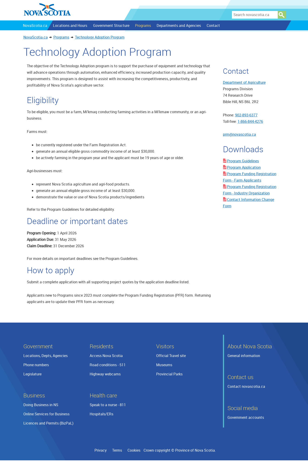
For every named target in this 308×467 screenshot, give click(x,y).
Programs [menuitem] (143, 25)
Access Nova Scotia (106, 355)
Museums (164, 364)
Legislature (32, 374)
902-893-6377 (246, 115)
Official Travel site (171, 355)
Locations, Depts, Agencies (45, 355)
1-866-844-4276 (250, 121)
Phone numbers (36, 364)
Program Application (244, 167)
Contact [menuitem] (213, 25)
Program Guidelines (243, 160)
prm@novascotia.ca (239, 134)
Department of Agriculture (244, 82)
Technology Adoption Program (100, 37)
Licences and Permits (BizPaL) (48, 423)
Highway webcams (105, 374)
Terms (117, 450)
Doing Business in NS (40, 404)
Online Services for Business (46, 413)
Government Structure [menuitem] (111, 25)
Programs (61, 37)
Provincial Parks (169, 374)
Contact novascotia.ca (246, 386)
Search (282, 15)
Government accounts (246, 417)
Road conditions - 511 (108, 364)
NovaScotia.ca (35, 37)
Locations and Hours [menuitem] (70, 25)
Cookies (134, 450)
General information (244, 355)
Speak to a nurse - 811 (108, 404)
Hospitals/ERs (101, 413)
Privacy (100, 450)
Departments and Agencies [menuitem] (178, 25)
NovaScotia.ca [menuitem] (35, 25)
